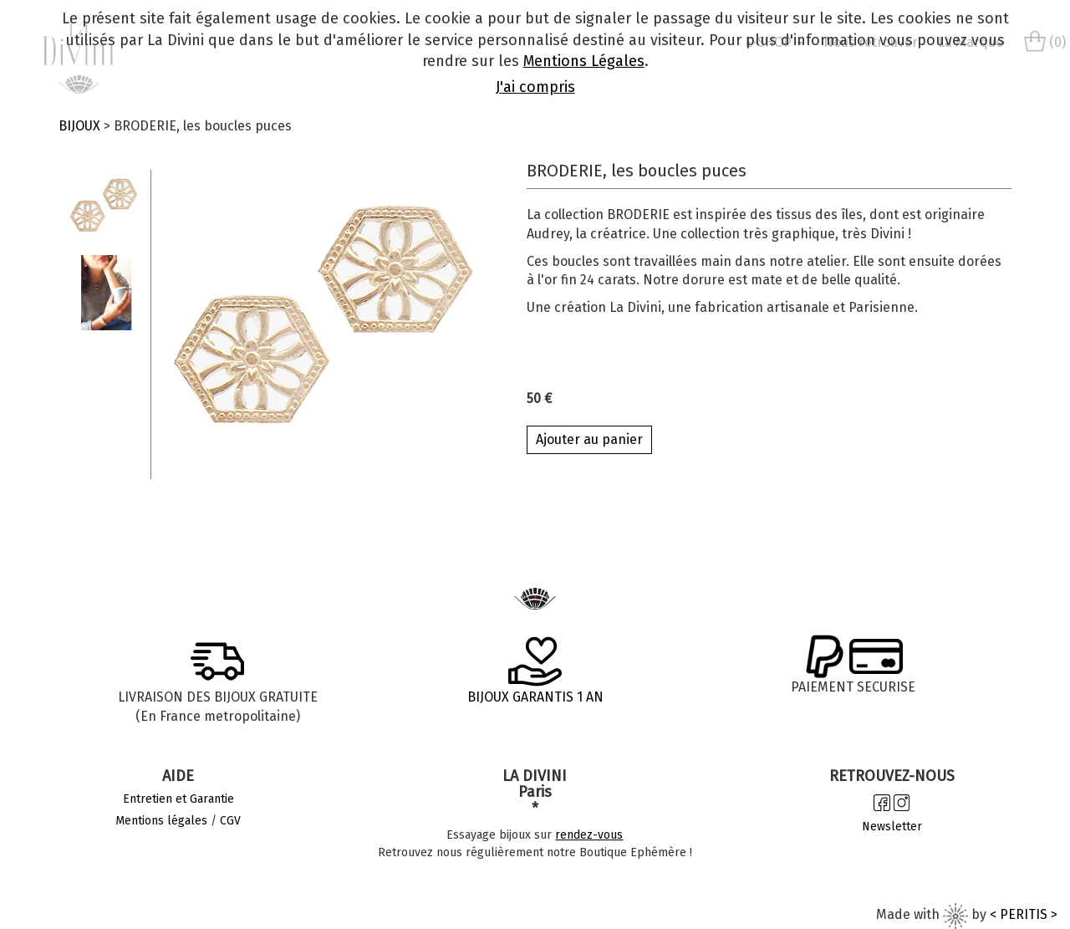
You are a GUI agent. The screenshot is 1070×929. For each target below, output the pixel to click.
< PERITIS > (1023, 914)
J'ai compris (535, 87)
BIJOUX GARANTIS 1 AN (535, 697)
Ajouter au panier (589, 439)
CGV (230, 821)
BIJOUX (79, 126)
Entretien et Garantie (178, 799)
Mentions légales (161, 821)
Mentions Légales (584, 61)
